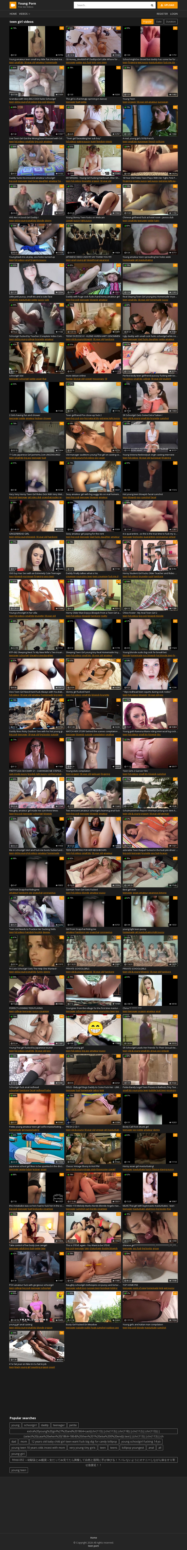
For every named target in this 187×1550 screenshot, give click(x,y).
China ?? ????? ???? (132, 1008)
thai (44, 378)
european (163, 101)
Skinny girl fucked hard (78, 691)
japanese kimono (157, 892)
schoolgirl (24, 378)
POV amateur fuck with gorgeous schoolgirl (31, 1284)
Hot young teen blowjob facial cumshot (143, 494)
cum (87, 1208)
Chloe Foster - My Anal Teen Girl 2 (140, 612)
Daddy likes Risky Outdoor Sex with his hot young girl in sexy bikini (36, 731)
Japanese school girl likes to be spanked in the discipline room (36, 1166)
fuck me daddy (171, 62)
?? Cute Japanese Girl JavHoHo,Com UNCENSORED (34, 454)
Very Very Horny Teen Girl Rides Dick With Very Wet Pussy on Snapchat (36, 494)
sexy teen (101, 62)
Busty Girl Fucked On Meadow (81, 1324)
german (165, 813)
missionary (98, 378)
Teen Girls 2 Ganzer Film (135, 770)
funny (40, 971)
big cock (42, 101)
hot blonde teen (164, 655)
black (17, 1367)
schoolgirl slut (16, 375)
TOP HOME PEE (130, 1284)
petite (79, 62)
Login (174, 13)
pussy (77, 220)
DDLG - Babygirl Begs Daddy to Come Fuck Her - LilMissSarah (93, 1087)
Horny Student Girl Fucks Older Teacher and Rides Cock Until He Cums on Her (150, 573)
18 (106, 378)
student (167, 378)
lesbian (39, 418)
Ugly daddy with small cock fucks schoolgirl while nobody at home (150, 336)
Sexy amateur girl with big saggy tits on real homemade (93, 494)
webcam (96, 773)
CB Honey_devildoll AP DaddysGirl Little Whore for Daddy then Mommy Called (93, 59)
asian (39, 378)
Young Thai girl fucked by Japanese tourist (31, 1047)
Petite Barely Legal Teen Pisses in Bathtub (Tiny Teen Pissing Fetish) (150, 1087)
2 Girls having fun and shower (24, 415)
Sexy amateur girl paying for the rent (85, 533)
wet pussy (143, 62)
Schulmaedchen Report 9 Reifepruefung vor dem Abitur (150, 810)
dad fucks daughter (38, 180)
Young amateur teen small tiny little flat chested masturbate (36, 59)
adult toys (150, 1208)
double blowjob (110, 1248)
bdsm (29, 1169)
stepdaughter (46, 655)
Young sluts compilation (78, 770)
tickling (113, 1288)
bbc (159, 734)
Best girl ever (129, 889)
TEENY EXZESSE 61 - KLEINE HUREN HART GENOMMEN (93, 336)
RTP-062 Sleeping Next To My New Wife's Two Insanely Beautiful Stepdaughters (36, 652)
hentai (69, 378)
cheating (34, 655)
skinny (48, 220)
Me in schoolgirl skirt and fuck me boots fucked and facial (36, 850)
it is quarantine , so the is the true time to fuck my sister (150, 533)
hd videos (32, 101)
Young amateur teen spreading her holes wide (147, 256)
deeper (46, 932)
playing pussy (167, 1169)
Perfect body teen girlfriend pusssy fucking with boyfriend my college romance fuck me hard (150, 375)
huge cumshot (98, 1327)
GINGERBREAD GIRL (19, 533)
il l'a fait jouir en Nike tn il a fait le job (28, 1364)
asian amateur (140, 892)
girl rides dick (34, 497)
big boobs (138, 536)
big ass (27, 457)
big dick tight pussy (37, 773)
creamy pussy (139, 180)
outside (54, 734)
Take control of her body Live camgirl (28, 1245)
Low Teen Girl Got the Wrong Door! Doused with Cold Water (36, 138)
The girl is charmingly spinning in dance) (86, 98)
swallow (110, 734)
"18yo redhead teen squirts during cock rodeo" (147, 691)
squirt (52, 1367)
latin (43, 1248)
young (15, 1425)
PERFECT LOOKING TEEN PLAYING (26, 1008)
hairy (156, 220)
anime (22, 1169)
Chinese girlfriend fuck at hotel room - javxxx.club (148, 217)
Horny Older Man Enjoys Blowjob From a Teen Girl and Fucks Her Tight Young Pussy (93, 612)
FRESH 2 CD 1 (72, 1126)
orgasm (132, 101)
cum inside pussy (18, 773)
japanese (104, 259)
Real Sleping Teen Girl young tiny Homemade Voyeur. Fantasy (150, 296)
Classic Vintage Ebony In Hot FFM (82, 1166)
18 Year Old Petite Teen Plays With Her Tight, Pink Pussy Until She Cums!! (150, 177)
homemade (51, 62)
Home (13, 13)
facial (153, 497)
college (31, 339)
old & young (20, 101)
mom (23, 1441)
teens (113, 1447)
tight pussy (86, 220)
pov (82, 418)
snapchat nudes (50, 497)
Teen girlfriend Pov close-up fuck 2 (84, 415)
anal (27, 259)
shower (47, 418)
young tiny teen (84, 576)
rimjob (109, 141)
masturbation (156, 62)
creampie (71, 576)
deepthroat (93, 259)
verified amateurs (57, 773)
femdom (100, 141)
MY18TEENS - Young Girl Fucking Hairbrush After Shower (93, 177)
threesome (102, 1169)
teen (11, 62)
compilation (99, 734)
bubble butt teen (157, 1090)
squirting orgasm (39, 1367)
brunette (86, 180)
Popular (147, 21)
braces (163, 853)
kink (94, 62)
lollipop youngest (133, 1447)
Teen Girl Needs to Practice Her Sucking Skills (32, 929)
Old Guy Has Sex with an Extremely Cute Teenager (35, 573)
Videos (25, 13)
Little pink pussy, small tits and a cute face (30, 296)
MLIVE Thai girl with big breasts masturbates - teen (148, 1205)
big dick (38, 932)
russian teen (93, 1288)
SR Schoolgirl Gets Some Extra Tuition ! (142, 415)
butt (78, 101)
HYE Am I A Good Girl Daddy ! (24, 217)
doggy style (90, 1169)
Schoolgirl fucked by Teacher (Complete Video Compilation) (36, 336)
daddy (45, 1425)
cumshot (164, 418)
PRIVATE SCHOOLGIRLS (77, 968)
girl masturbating (144, 259)
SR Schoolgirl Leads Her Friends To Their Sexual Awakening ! (150, 1047)
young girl (81, 259)
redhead (40, 1090)
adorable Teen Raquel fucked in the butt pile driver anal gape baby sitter (150, 850)
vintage (165, 1050)
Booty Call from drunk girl (136, 1126)
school (172, 536)
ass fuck (87, 62)
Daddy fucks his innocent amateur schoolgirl (32, 177)
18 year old (29, 62)
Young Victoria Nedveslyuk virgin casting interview (148, 454)
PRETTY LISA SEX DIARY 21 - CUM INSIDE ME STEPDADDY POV (36, 770)
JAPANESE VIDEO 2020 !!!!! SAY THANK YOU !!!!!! (88, 256)
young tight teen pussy (134, 929)
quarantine (149, 536)
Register (162, 13)
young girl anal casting (20, 1324)
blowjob (51, 101)
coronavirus (162, 536)
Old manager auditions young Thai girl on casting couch (93, 454)
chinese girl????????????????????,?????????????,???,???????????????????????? (150, 1245)
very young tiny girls (82, 1447)
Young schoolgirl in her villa (23, 612)
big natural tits (91, 418)
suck (150, 576)
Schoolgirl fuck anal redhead (24, 1087)
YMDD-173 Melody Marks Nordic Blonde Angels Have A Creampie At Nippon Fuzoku (93, 1205)
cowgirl (69, 220)
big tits (93, 1208)
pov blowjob (149, 655)
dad (13, 1441)
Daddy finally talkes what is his (82, 573)
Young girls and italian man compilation (143, 1324)
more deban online (76, 375)
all (159, 1447)
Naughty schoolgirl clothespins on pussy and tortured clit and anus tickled (93, 1284)
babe (48, 1090)
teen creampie (100, 576)
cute (47, 299)
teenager (71, 62)
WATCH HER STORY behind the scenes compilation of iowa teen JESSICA (93, 731)
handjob (29, 932)
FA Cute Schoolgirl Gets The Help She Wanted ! (33, 968)
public (87, 1327)
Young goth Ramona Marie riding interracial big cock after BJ (150, 731)
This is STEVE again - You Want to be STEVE (88, 1245)
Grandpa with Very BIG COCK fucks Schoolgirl (32, 98)
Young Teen (129, 98)
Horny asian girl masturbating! (138, 1166)
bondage (105, 1288)
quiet (93, 141)
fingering (132, 62)
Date (159, 21)
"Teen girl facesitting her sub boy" (83, 138)
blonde (40, 220)
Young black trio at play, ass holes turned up (32, 256)
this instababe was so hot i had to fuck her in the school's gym (36, 1205)
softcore (160, 141)
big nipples (59, 694)
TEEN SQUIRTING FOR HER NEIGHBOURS (86, 850)
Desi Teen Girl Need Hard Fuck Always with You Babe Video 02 (36, 691)
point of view (139, 1288)
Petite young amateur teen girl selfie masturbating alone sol (36, 1126)
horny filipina (152, 1169)
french (151, 141)
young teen (18, 1470)
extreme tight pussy (169, 180)
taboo (96, 1090)
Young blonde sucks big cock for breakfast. (145, 652)
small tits (19, 62)
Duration (171, 21)
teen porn (93, 1545)
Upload (167, 5)
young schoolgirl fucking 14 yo (141, 1441)
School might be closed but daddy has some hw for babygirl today (150, 59)
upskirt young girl (75, 1047)
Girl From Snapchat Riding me (24, 889)
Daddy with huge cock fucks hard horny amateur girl (93, 296)
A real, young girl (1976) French (138, 138)
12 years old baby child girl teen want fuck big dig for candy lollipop (74, 1441)
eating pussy (83, 141)
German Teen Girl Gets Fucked (82, 889)
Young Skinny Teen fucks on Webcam (85, 217)
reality (104, 615)
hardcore (109, 339)
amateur (40, 62)
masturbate (25, 299)
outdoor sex (112, 1327)
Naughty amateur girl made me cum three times (33, 810)
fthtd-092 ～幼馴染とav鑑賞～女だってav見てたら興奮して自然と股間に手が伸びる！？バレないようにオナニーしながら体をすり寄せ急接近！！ (93, 1460)
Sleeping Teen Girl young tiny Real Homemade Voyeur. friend (93, 652)
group (156, 1248)
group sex (155, 1050)
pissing (170, 1090)
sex (30, 892)
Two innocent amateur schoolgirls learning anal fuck (93, 810)
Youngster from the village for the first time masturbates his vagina (93, 1008)
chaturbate (95, 1248)
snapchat (38, 892)
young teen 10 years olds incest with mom (38, 1447)
